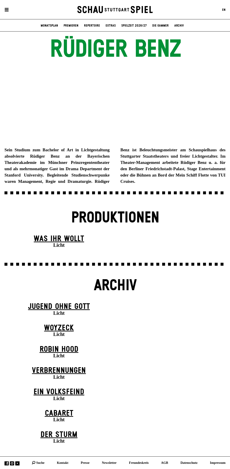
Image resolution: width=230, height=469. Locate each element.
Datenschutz (188, 462)
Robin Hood (59, 349)
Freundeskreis (139, 462)
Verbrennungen (59, 371)
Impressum (218, 462)
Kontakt (62, 462)
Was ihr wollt (59, 239)
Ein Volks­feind (58, 392)
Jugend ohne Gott (59, 307)
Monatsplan (49, 25)
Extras (111, 25)
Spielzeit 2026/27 (134, 25)
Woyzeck (59, 328)
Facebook (6, 463)
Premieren (71, 25)
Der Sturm (58, 435)
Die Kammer (160, 25)
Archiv (179, 25)
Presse (85, 462)
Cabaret (59, 413)
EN (224, 9)
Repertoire (92, 25)
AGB (164, 462)
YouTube (17, 463)
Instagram (12, 463)
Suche (40, 462)
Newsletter (109, 462)
